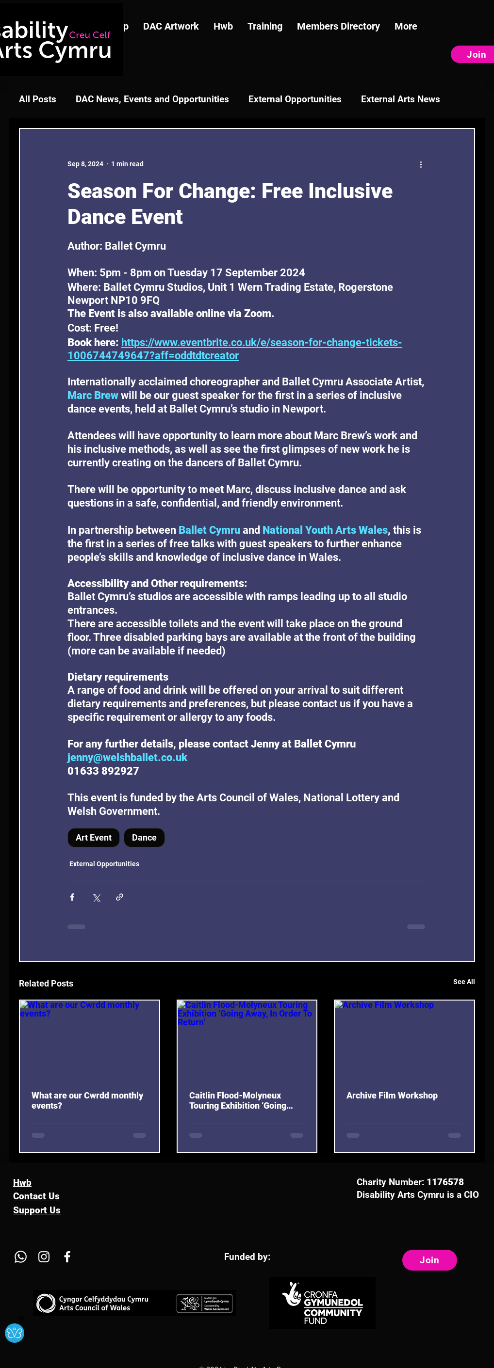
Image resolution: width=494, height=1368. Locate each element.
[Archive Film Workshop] (404, 1040)
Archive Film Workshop (392, 1095)
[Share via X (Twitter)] (95, 897)
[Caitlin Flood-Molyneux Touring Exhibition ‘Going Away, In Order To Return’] (247, 1040)
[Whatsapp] (20, 1256)
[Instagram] (43, 1256)
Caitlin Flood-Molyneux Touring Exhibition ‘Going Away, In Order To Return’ (238, 1100)
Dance (144, 837)
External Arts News (400, 99)
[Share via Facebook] (72, 897)
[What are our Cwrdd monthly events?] (89, 1040)
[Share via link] (119, 897)
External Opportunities (295, 99)
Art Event (94, 837)
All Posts (37, 99)
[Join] (430, 1260)
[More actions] (421, 164)
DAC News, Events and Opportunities (152, 99)
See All (464, 982)
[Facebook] (67, 1256)
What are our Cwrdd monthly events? (87, 1100)
